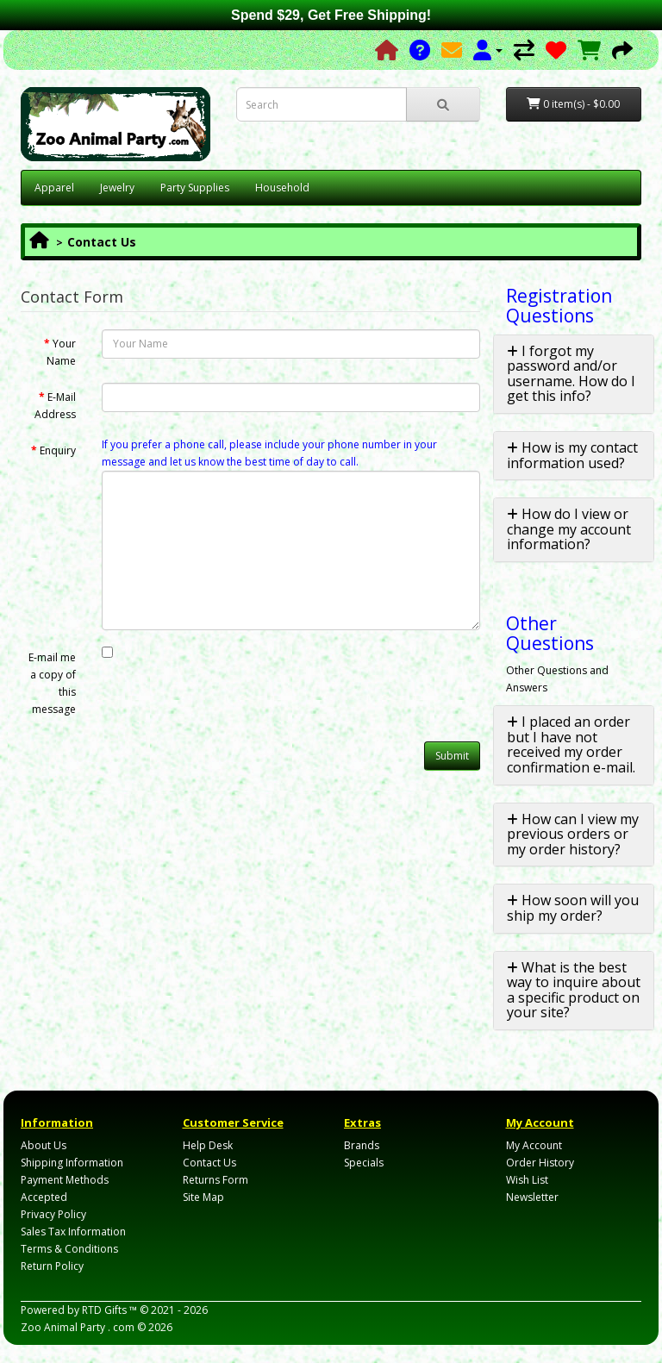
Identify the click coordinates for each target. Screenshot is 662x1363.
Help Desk (208, 1145)
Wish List (527, 1179)
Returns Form (215, 1179)
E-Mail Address (55, 406)
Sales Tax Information (73, 1231)
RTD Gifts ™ (109, 1310)
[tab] (574, 374)
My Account (534, 1145)
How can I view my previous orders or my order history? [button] (573, 834)
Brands (361, 1145)
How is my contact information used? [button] (572, 455)
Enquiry (58, 450)
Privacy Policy (53, 1214)
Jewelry (117, 187)
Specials (364, 1162)
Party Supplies (194, 187)
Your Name (61, 352)
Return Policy (52, 1266)
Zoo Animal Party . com (77, 1327)
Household (282, 187)
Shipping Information (72, 1162)
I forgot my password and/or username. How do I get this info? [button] (571, 373)
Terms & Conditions (69, 1248)
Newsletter (532, 1197)
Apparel (54, 187)
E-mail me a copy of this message (52, 683)
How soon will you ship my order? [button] (573, 908)
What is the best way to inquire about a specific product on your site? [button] (573, 990)
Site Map (203, 1197)
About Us (43, 1145)
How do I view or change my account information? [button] (569, 528)
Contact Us (101, 242)
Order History (540, 1162)
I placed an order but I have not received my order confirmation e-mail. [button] (571, 744)
